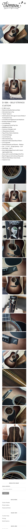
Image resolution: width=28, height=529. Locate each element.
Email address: (6, 486)
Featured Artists (6, 507)
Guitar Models (6, 502)
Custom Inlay (5, 515)
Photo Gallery (5, 505)
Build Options (5, 521)
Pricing (4, 518)
